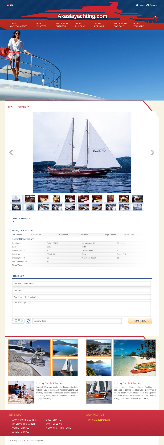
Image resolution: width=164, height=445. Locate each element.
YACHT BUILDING (54, 424)
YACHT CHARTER (18, 24)
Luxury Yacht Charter (49, 383)
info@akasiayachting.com (99, 420)
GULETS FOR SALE (20, 432)
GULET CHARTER (54, 420)
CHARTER (42, 24)
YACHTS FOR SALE (20, 428)
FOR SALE (99, 24)
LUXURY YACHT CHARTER (24, 420)
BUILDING (80, 24)
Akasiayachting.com (82, 16)
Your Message (81, 309)
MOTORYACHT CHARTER (23, 424)
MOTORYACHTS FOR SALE (58, 428)
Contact (153, 5)
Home (142, 5)
